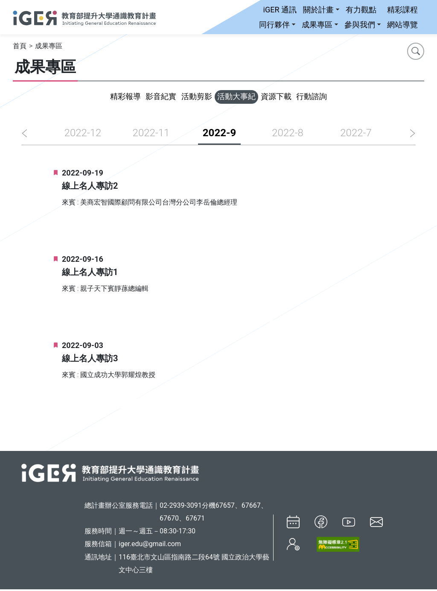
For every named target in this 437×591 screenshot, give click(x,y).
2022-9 (219, 134)
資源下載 (289, 98)
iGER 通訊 (280, 9)
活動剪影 (192, 98)
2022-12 (83, 134)
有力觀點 (361, 9)
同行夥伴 (277, 24)
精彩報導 (103, 98)
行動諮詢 (334, 98)
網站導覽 (402, 24)
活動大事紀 (240, 98)
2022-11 (151, 134)
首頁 (19, 46)
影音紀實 (148, 98)
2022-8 (287, 134)
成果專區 (320, 24)
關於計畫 (321, 9)
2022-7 (355, 134)
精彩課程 (402, 9)
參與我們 (362, 24)
